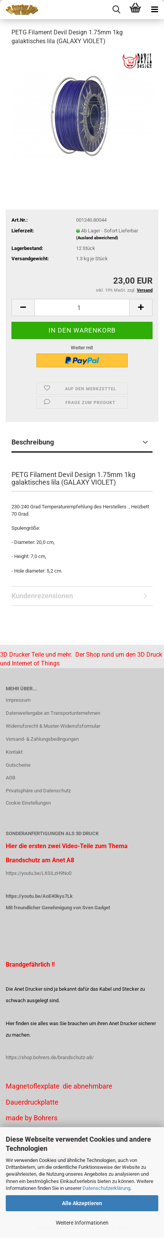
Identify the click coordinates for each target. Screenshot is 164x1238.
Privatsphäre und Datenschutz (38, 790)
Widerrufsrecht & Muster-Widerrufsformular (53, 726)
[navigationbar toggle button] (154, 9)
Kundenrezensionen (42, 596)
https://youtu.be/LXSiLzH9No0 (38, 873)
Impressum (18, 700)
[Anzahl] (82, 307)
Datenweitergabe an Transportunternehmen (53, 713)
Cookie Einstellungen (28, 803)
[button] (22, 307)
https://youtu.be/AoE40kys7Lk (39, 896)
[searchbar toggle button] (116, 9)
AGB (10, 777)
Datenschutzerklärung (106, 1188)
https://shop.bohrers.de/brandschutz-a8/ (50, 1057)
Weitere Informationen (82, 1223)
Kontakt (14, 752)
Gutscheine (18, 765)
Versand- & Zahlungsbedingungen (42, 739)
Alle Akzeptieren (82, 1203)
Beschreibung (32, 442)
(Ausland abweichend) (97, 237)
